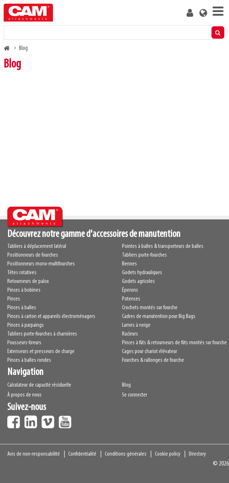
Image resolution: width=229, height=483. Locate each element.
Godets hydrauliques (142, 273)
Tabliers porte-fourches (144, 255)
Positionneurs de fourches (32, 255)
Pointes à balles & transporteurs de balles (162, 246)
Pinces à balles (21, 308)
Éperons (130, 290)
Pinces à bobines (24, 290)
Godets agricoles (138, 281)
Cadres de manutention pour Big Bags (158, 316)
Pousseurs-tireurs (24, 343)
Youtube (67, 419)
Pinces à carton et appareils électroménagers (51, 316)
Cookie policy (167, 454)
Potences (131, 299)
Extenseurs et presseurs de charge (41, 351)
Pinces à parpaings (25, 325)
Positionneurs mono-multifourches (41, 264)
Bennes (129, 264)
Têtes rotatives (22, 273)
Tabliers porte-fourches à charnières (42, 334)
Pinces (13, 299)
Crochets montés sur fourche (150, 308)
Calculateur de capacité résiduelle (39, 385)
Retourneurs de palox (28, 281)
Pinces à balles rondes (29, 360)
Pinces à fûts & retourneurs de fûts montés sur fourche (174, 343)
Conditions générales (125, 454)
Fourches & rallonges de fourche (153, 360)
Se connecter (134, 395)
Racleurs (130, 334)
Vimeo (50, 419)
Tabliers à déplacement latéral (36, 246)
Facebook (15, 419)
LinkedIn (32, 419)
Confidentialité (82, 454)
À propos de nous (24, 395)
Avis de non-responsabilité (33, 454)
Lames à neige (136, 325)
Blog (126, 385)
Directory (197, 454)
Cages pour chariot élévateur (149, 351)
